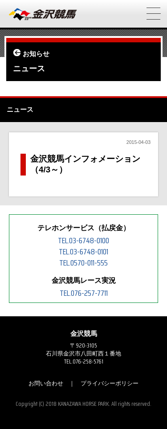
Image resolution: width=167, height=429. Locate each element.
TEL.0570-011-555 (83, 263)
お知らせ (36, 54)
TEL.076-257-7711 (84, 293)
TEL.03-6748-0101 (83, 251)
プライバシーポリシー (109, 383)
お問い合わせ (46, 383)
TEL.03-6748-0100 (83, 240)
